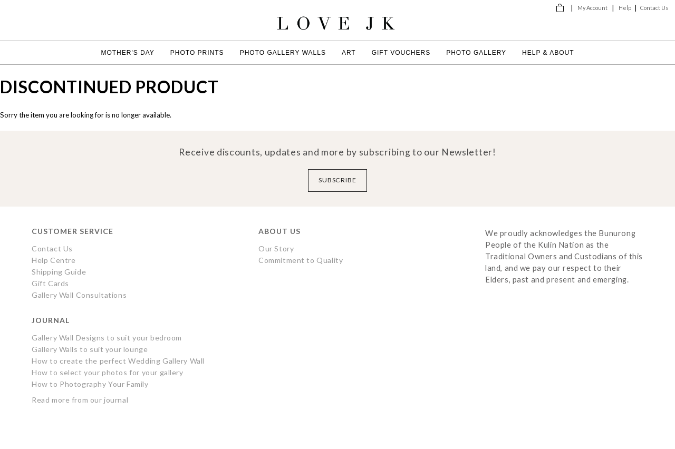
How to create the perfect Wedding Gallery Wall (118, 360)
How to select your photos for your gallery (108, 372)
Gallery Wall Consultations (79, 294)
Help (625, 7)
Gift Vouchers (401, 52)
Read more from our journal (80, 399)
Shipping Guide (59, 271)
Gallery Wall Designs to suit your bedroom (107, 337)
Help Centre (53, 260)
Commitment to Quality (300, 260)
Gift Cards (50, 283)
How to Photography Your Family (90, 383)
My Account (592, 7)
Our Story (276, 248)
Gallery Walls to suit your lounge (90, 349)
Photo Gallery (476, 52)
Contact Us (654, 7)
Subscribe (338, 180)
